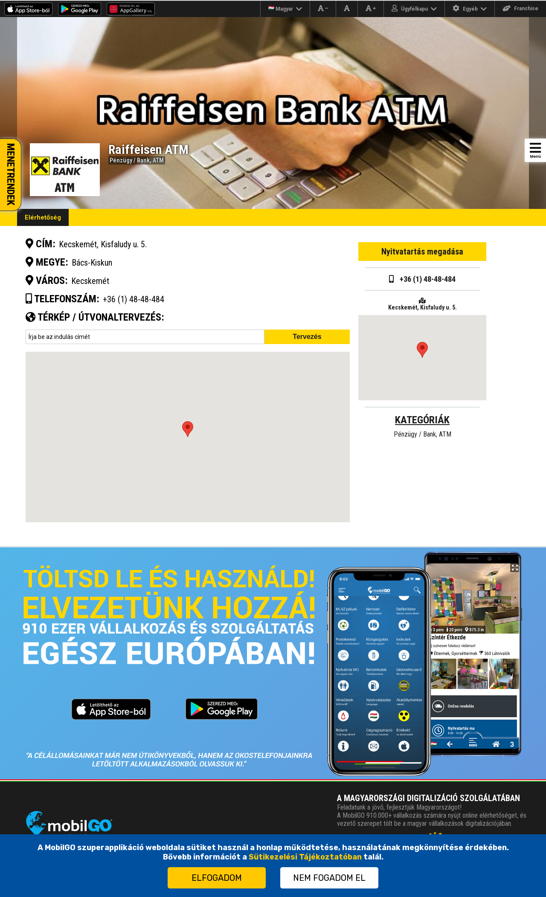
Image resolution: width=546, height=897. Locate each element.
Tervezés (307, 336)
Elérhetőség (43, 217)
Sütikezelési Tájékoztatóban (305, 857)
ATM (158, 160)
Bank (143, 160)
